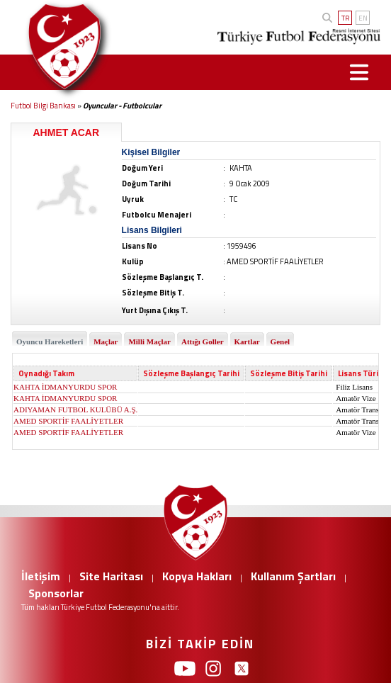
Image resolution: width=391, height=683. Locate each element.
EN (363, 18)
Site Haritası (111, 576)
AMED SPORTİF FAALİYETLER (68, 421)
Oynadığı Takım (46, 373)
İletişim (40, 576)
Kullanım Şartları (293, 576)
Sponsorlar (56, 593)
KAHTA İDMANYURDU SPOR (65, 387)
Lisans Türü (359, 373)
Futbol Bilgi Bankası (43, 105)
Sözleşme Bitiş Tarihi (288, 373)
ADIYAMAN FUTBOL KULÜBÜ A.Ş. (75, 409)
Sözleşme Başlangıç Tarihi (191, 373)
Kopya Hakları (197, 576)
